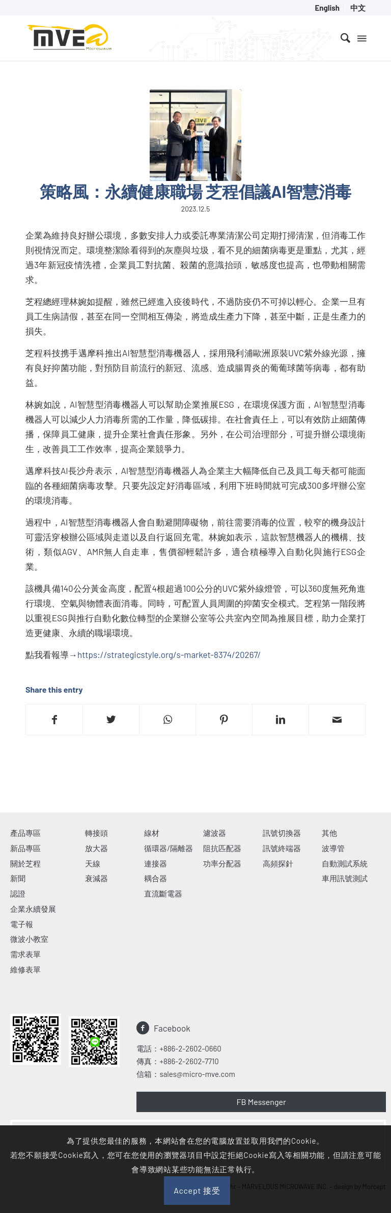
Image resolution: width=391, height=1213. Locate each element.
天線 (92, 863)
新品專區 (25, 848)
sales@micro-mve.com (197, 1073)
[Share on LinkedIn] (281, 719)
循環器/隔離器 (168, 848)
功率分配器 (222, 863)
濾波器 (214, 832)
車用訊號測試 (345, 878)
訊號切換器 (282, 832)
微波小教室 (29, 938)
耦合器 (155, 878)
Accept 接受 (197, 1190)
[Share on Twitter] (111, 719)
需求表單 (25, 954)
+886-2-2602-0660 (190, 1048)
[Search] (340, 38)
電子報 (21, 924)
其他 (329, 832)
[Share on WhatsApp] (167, 719)
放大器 (96, 848)
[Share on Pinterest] (224, 719)
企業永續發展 (33, 908)
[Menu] (361, 37)
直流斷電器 (163, 893)
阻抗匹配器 (222, 848)
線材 (151, 832)
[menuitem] (327, 7)
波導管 (333, 848)
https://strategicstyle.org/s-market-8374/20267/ (169, 654)
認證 (17, 893)
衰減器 (96, 878)
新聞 (17, 878)
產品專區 (25, 832)
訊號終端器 (282, 848)
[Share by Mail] (337, 719)
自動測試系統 (345, 863)
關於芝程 (25, 863)
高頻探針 (278, 863)
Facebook (172, 1028)
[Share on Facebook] (54, 719)
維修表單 (25, 969)
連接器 (155, 863)
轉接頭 (96, 832)
